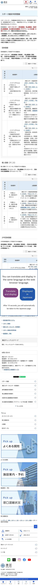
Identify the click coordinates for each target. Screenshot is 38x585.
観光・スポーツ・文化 (13, 520)
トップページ (4, 520)
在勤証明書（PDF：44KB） (28, 207)
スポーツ (22, 520)
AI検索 (33, 583)
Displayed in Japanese (27, 294)
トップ (3, 583)
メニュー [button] (26, 583)
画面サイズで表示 (32, 63)
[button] (26, 2)
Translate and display (11, 292)
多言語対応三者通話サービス (11, 369)
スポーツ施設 (28, 520)
